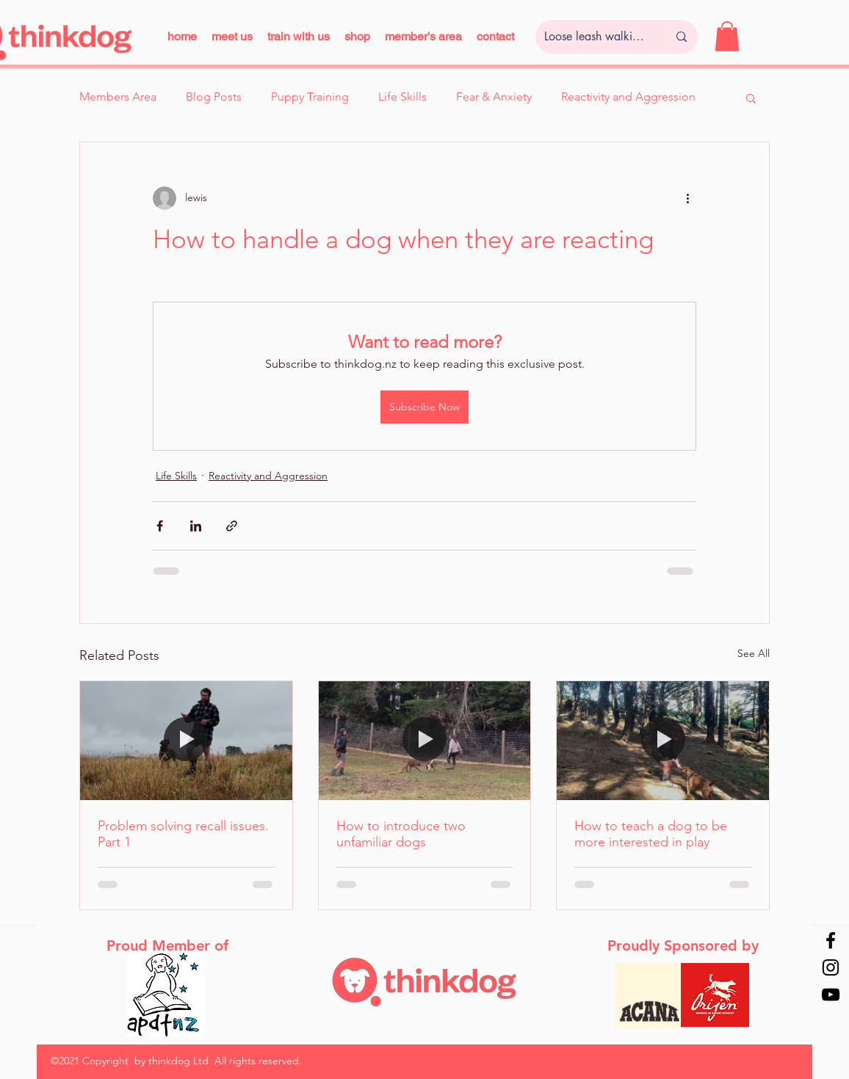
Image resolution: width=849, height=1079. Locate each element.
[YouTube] (831, 995)
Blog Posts (214, 96)
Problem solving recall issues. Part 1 (183, 834)
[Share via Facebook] (160, 526)
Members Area (117, 96)
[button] (298, 36)
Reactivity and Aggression (628, 96)
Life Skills (402, 96)
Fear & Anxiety (494, 96)
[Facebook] (831, 940)
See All (753, 653)
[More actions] (687, 198)
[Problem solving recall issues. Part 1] (186, 740)
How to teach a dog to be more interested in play (650, 834)
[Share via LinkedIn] (196, 526)
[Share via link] (232, 526)
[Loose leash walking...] (595, 37)
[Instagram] (831, 967)
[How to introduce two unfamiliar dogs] (425, 740)
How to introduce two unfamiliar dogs (401, 834)
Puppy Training (310, 96)
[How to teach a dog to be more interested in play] (663, 740)
